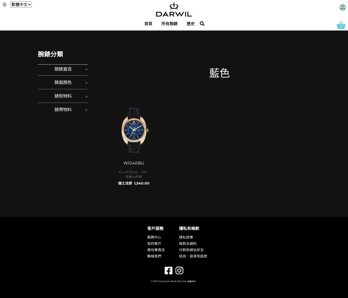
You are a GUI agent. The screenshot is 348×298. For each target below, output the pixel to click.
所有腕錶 (169, 23)
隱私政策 (186, 238)
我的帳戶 (154, 244)
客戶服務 (155, 228)
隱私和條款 (189, 228)
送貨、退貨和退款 (193, 257)
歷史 (191, 23)
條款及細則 (188, 244)
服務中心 (154, 238)
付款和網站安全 (191, 250)
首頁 (148, 23)
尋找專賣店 (156, 250)
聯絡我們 (154, 257)
